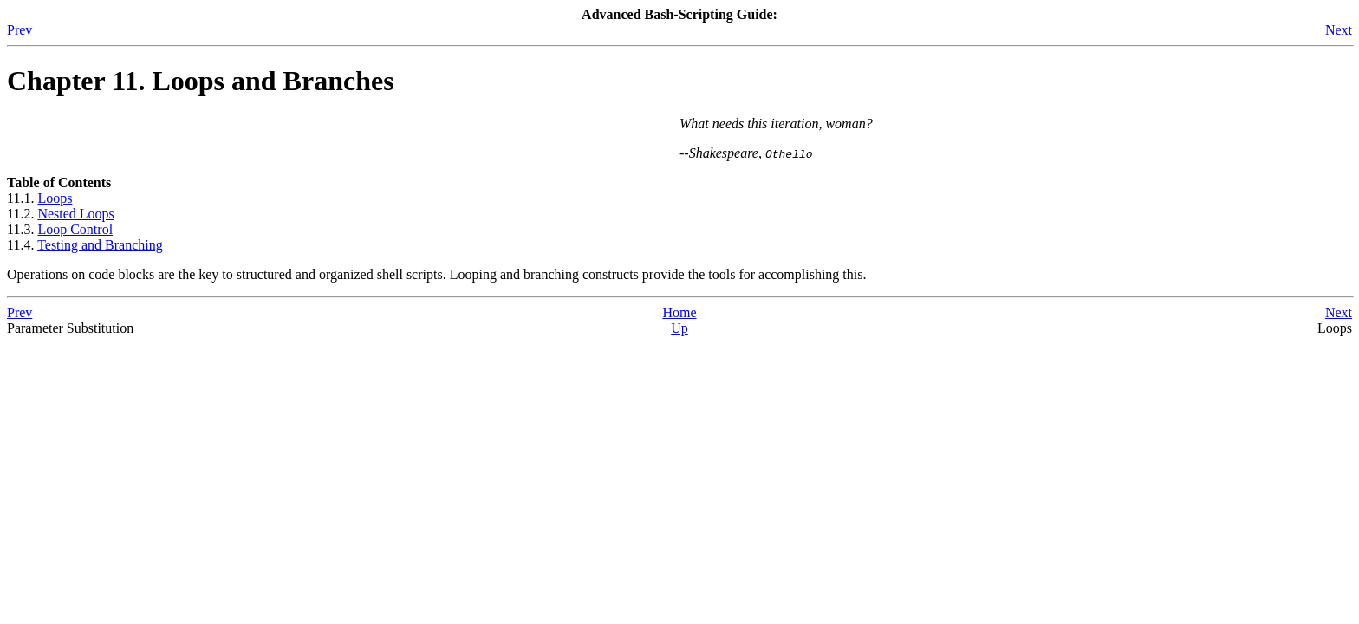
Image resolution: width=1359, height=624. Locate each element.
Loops (54, 198)
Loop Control (75, 229)
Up (679, 328)
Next (1338, 30)
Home (679, 312)
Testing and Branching (100, 244)
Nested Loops (75, 213)
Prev (19, 30)
